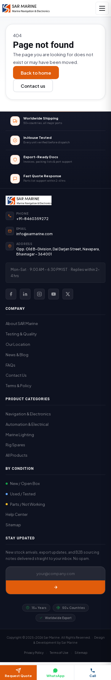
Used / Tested (21, 493)
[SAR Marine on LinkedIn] (25, 294)
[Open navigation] (102, 8)
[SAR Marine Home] (56, 200)
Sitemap (13, 524)
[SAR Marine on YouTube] (53, 294)
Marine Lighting (20, 434)
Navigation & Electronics (28, 414)
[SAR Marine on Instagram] (39, 294)
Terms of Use (59, 652)
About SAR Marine (22, 323)
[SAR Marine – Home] (26, 8)
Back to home (36, 73)
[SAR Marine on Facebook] (11, 294)
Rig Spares (15, 444)
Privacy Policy (34, 652)
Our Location (18, 344)
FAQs (10, 365)
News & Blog (17, 354)
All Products (17, 455)
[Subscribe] (55, 587)
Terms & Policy (18, 385)
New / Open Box (23, 483)
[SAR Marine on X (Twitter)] (67, 294)
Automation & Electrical (27, 424)
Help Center (17, 514)
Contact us (33, 86)
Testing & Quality (21, 334)
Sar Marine (69, 642)
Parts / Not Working (25, 504)
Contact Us (16, 375)
